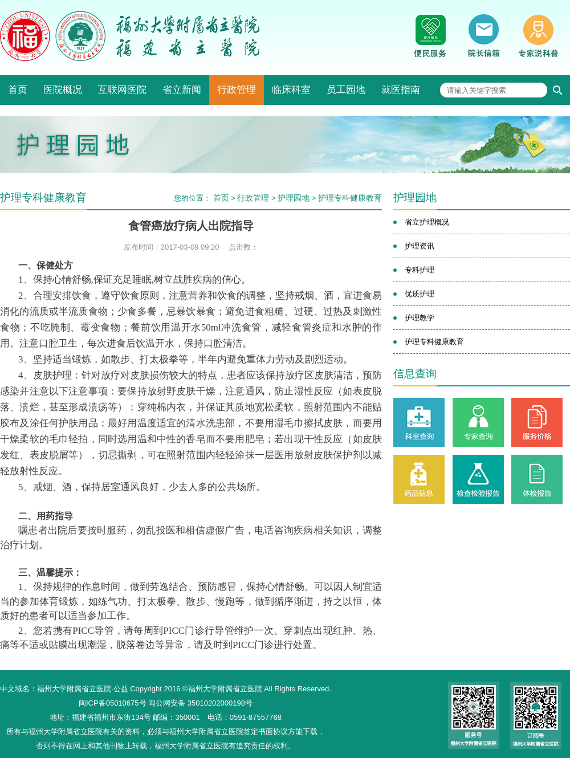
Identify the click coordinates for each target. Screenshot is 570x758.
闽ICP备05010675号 (112, 703)
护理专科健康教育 (350, 197)
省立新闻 (181, 89)
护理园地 (294, 197)
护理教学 (419, 317)
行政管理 (236, 89)
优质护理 (419, 294)
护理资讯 (419, 246)
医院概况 (62, 89)
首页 (17, 89)
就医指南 (400, 89)
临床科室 (291, 89)
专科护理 (419, 270)
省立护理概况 (427, 222)
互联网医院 (122, 89)
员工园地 (346, 89)
